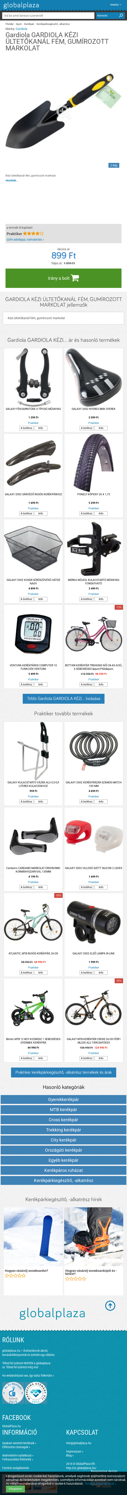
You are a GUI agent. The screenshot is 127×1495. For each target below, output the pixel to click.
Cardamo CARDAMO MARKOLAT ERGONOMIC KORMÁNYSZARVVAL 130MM (33, 870)
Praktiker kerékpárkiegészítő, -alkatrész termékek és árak (63, 1072)
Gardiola (21, 29)
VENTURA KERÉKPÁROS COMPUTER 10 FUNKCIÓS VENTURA (33, 667)
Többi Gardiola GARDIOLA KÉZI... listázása (63, 698)
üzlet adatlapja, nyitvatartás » (25, 239)
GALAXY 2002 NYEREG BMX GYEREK (94, 409)
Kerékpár (29, 24)
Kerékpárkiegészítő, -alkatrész (53, 24)
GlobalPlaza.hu (11, 1426)
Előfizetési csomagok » (16, 1447)
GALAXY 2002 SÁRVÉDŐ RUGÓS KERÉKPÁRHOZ (33, 494)
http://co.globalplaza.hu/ (81, 1468)
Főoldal (9, 24)
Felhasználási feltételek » (17, 1459)
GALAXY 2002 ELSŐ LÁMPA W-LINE (94, 953)
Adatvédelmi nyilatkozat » (18, 1455)
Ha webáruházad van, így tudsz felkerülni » (28, 1375)
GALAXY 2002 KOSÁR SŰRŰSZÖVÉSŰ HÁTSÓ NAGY (33, 581)
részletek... (12, 180)
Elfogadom (15, 1488)
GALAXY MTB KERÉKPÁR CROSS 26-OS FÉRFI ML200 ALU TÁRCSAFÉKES (93, 1041)
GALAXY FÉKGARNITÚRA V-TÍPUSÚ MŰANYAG (33, 409)
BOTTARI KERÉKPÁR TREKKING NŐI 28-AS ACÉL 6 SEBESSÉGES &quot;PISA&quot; (93, 667)
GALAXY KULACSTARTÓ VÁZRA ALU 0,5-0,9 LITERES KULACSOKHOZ (33, 784)
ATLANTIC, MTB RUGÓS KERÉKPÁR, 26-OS (33, 953)
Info (40, 428)
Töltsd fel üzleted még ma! (22, 1367)
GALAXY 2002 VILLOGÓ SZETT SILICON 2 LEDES (93, 868)
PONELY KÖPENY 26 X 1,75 (93, 494)
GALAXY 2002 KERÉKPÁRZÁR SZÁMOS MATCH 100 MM (94, 784)
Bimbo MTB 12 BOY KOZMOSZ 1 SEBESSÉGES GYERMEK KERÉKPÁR (33, 1041)
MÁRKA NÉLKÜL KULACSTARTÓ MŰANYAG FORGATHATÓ (93, 581)
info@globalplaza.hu (78, 1443)
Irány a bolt (63, 277)
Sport (19, 24)
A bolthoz (26, 428)
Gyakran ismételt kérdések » (19, 1443)
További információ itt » (100, 1483)
